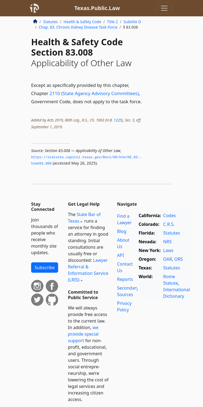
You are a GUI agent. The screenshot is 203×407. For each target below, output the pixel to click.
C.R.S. (169, 224)
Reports (125, 279)
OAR (167, 259)
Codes (169, 215)
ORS (178, 259)
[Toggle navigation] (164, 8)
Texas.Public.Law (97, 8)
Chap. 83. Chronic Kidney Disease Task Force (78, 27)
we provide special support (83, 334)
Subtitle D (132, 21)
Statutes (50, 21)
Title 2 (112, 21)
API (120, 255)
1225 (118, 120)
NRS (167, 242)
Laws (168, 250)
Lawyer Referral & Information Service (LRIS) (88, 270)
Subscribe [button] (45, 268)
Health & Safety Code (82, 21)
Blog (121, 231)
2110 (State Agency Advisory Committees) (94, 93)
